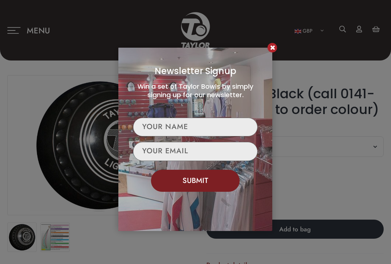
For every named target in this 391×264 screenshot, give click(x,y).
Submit (195, 180)
